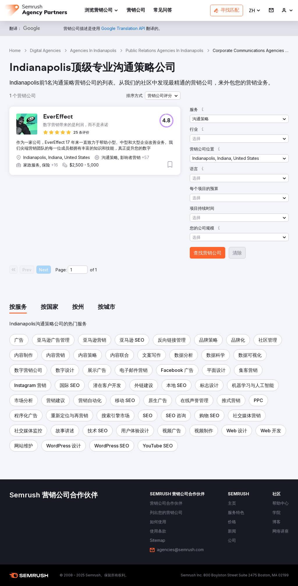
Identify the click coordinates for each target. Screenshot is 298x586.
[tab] (18, 307)
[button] (255, 11)
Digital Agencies (45, 50)
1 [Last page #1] (96, 269)
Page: (61, 269)
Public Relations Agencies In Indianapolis (164, 50)
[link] (136, 10)
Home (15, 50)
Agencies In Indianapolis (93, 50)
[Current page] (77, 269)
